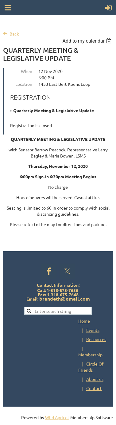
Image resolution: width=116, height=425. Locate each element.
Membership (90, 354)
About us (94, 379)
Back (14, 34)
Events (92, 330)
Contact (94, 388)
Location (23, 84)
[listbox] (87, 41)
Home (84, 321)
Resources (96, 339)
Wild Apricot (57, 417)
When (26, 71)
